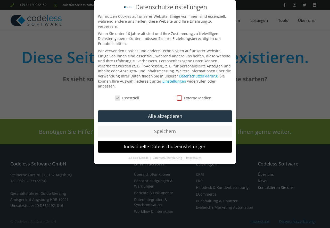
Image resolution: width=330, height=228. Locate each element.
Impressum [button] (193, 158)
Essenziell (127, 97)
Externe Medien (194, 97)
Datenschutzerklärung (198, 76)
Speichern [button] (165, 131)
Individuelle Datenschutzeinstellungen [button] (165, 146)
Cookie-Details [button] (139, 158)
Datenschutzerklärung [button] (167, 158)
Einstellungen (174, 81)
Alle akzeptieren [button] (165, 116)
